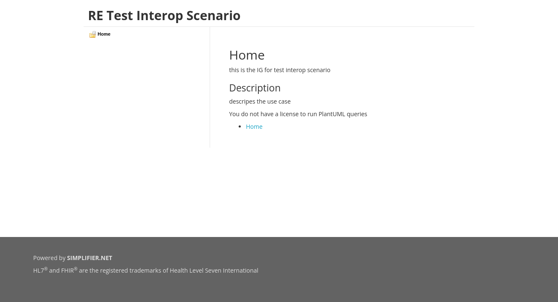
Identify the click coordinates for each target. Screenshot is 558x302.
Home (254, 126)
